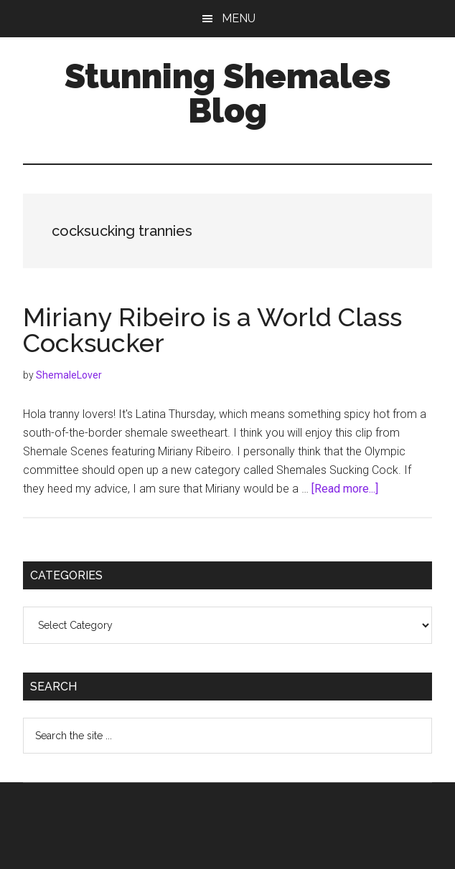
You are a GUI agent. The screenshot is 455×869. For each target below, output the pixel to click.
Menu (238, 18)
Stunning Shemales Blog (228, 93)
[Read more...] (344, 488)
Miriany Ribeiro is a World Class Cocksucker (212, 330)
